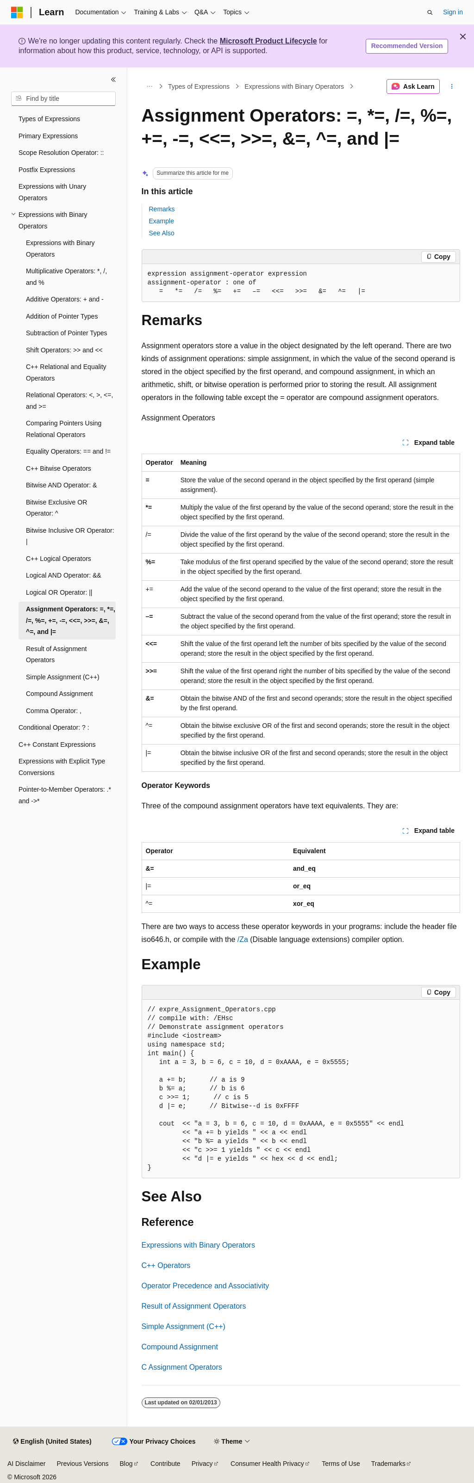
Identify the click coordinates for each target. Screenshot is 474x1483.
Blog (126, 1463)
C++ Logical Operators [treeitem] (58, 558)
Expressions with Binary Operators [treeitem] (60, 248)
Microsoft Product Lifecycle (268, 41)
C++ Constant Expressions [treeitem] (57, 744)
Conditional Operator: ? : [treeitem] (54, 727)
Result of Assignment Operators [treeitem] (56, 654)
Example (161, 221)
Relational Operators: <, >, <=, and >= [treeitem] (69, 400)
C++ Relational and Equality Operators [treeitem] (66, 372)
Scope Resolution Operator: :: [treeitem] (61, 152)
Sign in (453, 12)
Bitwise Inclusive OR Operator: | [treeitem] (70, 536)
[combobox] (63, 99)
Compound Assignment (180, 1347)
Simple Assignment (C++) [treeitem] (63, 677)
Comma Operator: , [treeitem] (53, 710)
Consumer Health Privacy (267, 1463)
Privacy (202, 1463)
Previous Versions (82, 1463)
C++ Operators (166, 1265)
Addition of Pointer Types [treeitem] (62, 316)
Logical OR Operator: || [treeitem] (59, 592)
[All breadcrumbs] (150, 86)
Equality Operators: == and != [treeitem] (68, 451)
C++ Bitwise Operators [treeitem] (58, 468)
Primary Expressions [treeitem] (48, 136)
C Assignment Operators (182, 1367)
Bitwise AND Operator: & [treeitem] (61, 485)
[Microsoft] (17, 12)
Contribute (165, 1463)
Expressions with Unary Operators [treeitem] (52, 192)
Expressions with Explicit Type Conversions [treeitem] (62, 766)
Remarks (162, 209)
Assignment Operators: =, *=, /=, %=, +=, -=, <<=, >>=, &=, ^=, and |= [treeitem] (70, 620)
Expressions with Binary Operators (294, 86)
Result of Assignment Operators (194, 1306)
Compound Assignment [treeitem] (59, 693)
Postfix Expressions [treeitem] (47, 169)
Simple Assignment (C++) (183, 1326)
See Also (162, 233)
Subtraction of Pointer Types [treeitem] (66, 333)
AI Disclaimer (26, 1463)
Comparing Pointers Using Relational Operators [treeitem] (63, 428)
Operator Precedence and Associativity (205, 1286)
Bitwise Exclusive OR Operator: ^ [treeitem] (56, 507)
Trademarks (388, 1463)
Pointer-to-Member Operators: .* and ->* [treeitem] (65, 795)
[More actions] (451, 86)
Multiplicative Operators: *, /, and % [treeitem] (66, 276)
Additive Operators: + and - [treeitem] (65, 299)
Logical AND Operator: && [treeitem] (63, 575)
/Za (242, 939)
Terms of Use (341, 1463)
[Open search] (430, 12)
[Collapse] (113, 79)
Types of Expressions (199, 86)
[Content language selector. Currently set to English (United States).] (52, 1441)
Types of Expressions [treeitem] (49, 119)
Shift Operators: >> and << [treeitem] (64, 350)
